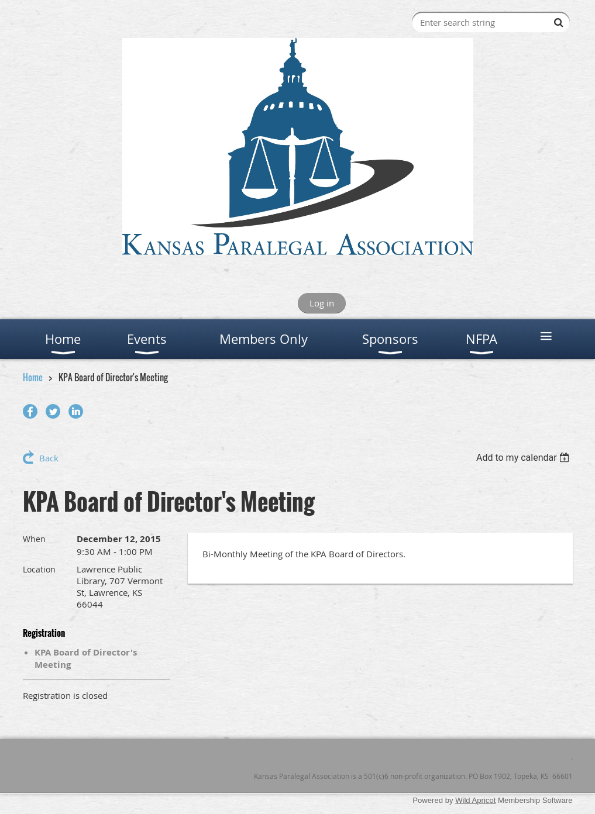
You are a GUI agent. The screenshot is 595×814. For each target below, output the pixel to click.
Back (49, 458)
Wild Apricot (475, 800)
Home (33, 377)
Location (39, 569)
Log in (321, 303)
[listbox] (524, 457)
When (34, 538)
